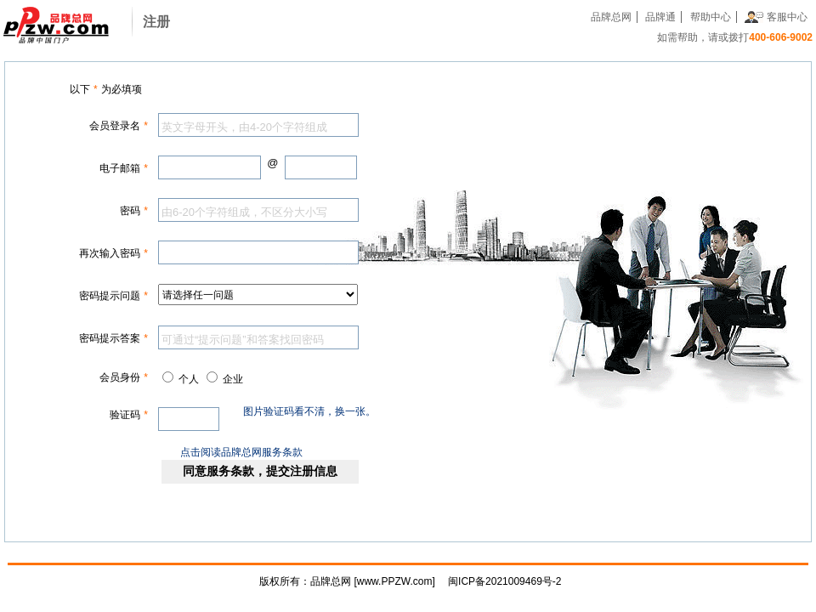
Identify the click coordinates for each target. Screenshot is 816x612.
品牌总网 (611, 17)
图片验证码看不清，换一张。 (309, 411)
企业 (233, 379)
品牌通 (660, 17)
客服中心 (787, 17)
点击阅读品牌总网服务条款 (241, 452)
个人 (188, 379)
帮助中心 (710, 17)
